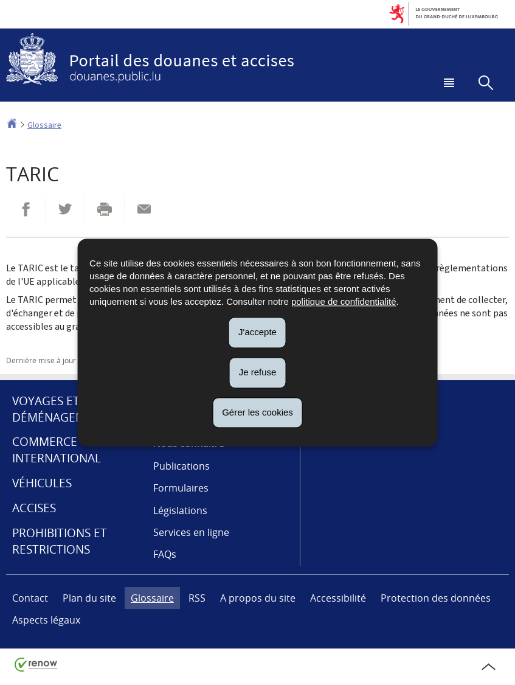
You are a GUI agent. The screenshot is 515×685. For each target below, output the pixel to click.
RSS (197, 598)
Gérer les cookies (257, 412)
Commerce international (56, 450)
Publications (181, 466)
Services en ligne (191, 532)
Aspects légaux (46, 620)
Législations (180, 510)
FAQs (164, 554)
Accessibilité (338, 598)
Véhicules (42, 483)
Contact (30, 598)
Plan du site (89, 598)
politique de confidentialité (343, 301)
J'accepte (257, 332)
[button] (447, 84)
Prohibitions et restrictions (59, 541)
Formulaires (181, 488)
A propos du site (258, 598)
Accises (34, 508)
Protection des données (436, 598)
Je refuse (258, 372)
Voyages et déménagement (60, 409)
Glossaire (44, 125)
